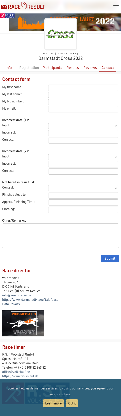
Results (72, 67)
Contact (107, 67)
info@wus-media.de (16, 295)
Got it (72, 403)
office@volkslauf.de (16, 371)
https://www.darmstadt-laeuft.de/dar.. (30, 299)
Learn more (53, 403)
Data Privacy (11, 304)
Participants (52, 67)
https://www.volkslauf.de (20, 376)
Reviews (90, 67)
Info (9, 67)
